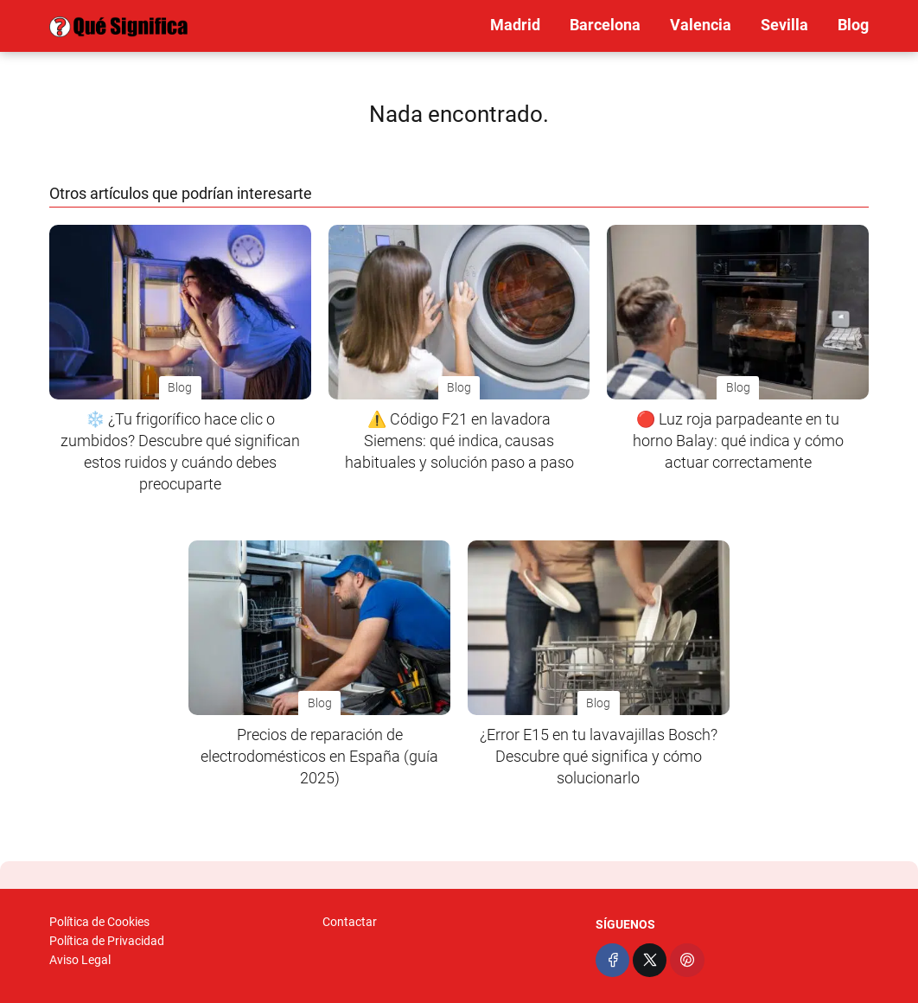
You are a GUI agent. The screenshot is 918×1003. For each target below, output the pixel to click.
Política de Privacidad (106, 941)
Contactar (349, 922)
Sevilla (784, 25)
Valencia (700, 25)
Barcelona (605, 25)
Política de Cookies (99, 922)
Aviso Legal (80, 960)
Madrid (515, 25)
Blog (853, 25)
